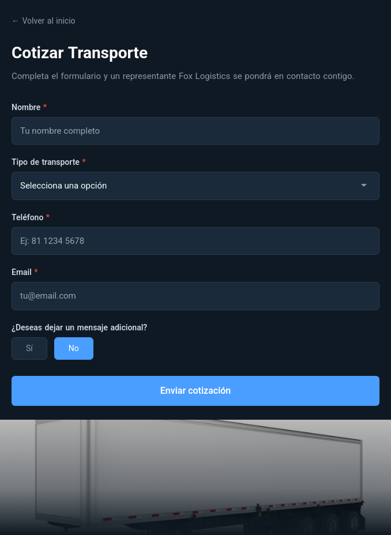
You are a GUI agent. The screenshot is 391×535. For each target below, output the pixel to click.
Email (25, 272)
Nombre (29, 107)
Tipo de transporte (49, 162)
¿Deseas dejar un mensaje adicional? (79, 327)
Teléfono (31, 217)
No (74, 348)
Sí (29, 348)
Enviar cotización (195, 390)
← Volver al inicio (44, 20)
